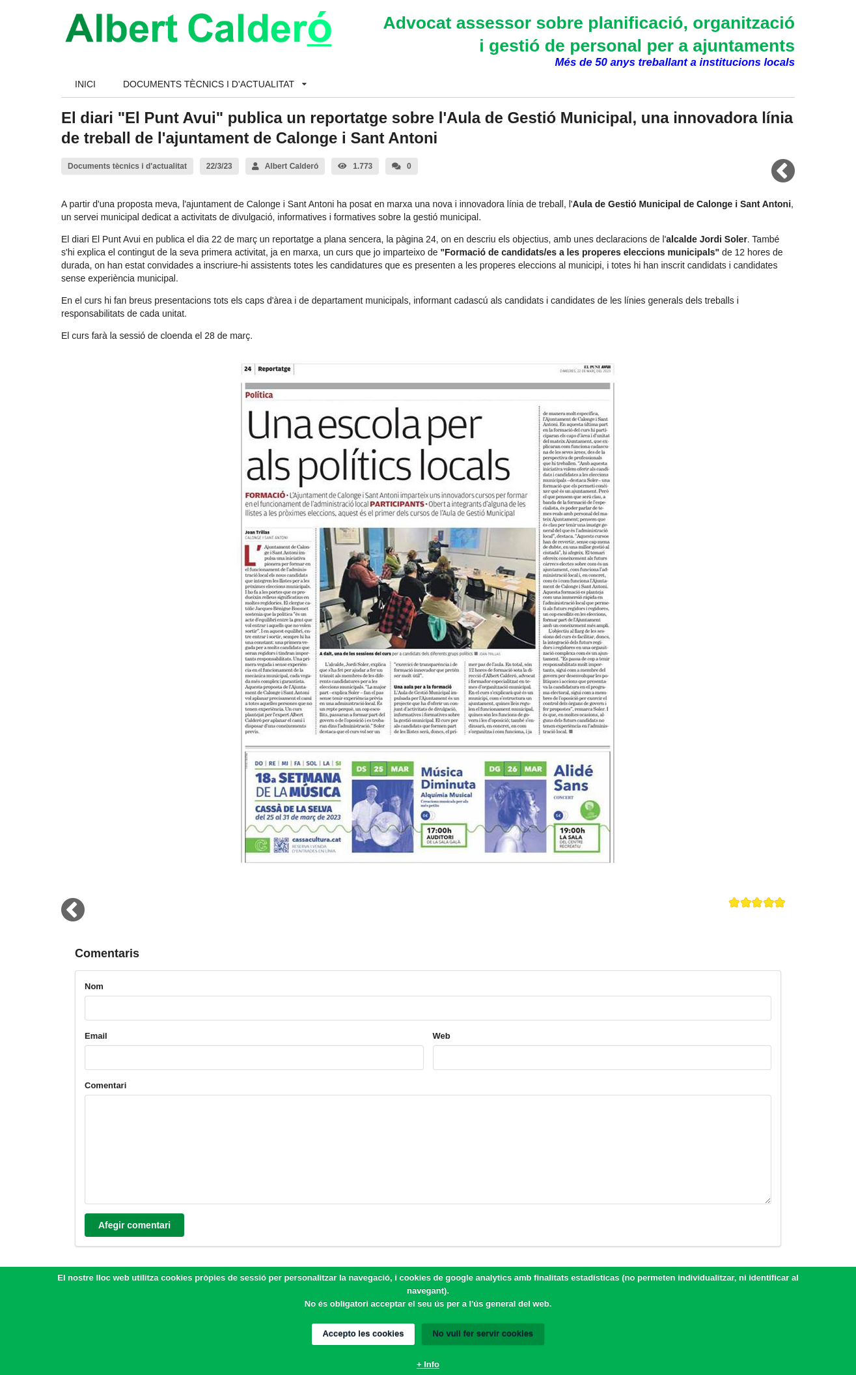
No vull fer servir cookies (483, 1334)
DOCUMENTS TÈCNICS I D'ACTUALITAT (215, 84)
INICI (85, 84)
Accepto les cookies (363, 1334)
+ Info (428, 1364)
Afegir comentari (134, 1225)
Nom (94, 986)
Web (441, 1036)
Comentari (105, 1085)
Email (96, 1036)
